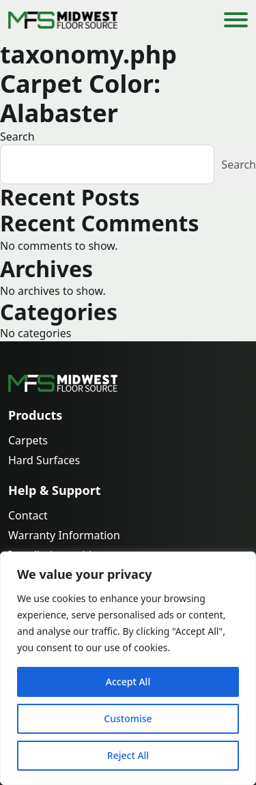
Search (17, 136)
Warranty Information (64, 535)
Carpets (28, 440)
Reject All (128, 755)
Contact (28, 515)
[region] (128, 668)
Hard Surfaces (44, 460)
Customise (128, 718)
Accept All (128, 681)
